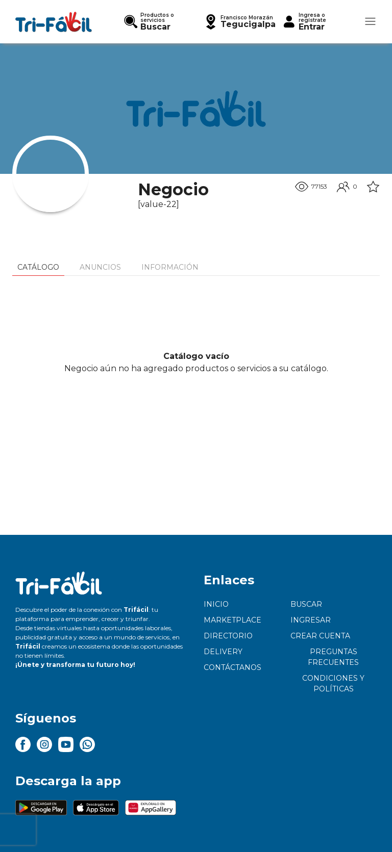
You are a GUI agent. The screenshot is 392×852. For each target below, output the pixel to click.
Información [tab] (170, 267)
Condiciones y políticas (333, 683)
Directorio (228, 635)
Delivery (223, 651)
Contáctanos (232, 667)
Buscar (306, 604)
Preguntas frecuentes (333, 657)
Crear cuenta (320, 635)
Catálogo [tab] (38, 267)
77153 (311, 186)
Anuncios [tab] (100, 267)
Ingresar (310, 620)
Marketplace (232, 620)
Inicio (216, 604)
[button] (239, 21)
